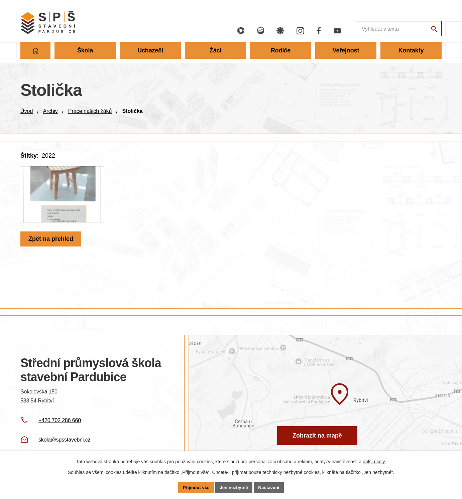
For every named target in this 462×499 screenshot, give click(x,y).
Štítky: (29, 155)
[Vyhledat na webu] (433, 30)
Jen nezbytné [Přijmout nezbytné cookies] (234, 487)
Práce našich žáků (90, 111)
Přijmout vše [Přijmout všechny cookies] (195, 487)
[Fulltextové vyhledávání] (361, 29)
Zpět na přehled (51, 249)
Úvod (26, 111)
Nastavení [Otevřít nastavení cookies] (270, 487)
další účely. (374, 461)
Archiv (50, 111)
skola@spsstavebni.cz (64, 440)
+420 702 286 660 (59, 420)
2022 (48, 155)
